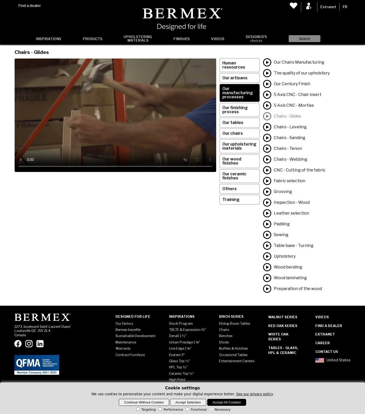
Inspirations (48, 39)
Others (229, 188)
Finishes (181, 39)
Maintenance (126, 342)
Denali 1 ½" (177, 336)
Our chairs (232, 133)
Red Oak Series (282, 326)
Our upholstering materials (239, 146)
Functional (196, 409)
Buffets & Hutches (233, 348)
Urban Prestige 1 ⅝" (184, 342)
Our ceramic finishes (234, 175)
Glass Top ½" (179, 361)
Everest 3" (177, 355)
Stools (224, 342)
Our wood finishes (231, 161)
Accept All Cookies (227, 402)
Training (230, 199)
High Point (177, 380)
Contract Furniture (130, 355)
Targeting (145, 409)
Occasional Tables (233, 355)
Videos (217, 39)
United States (333, 360)
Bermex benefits (128, 330)
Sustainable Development (135, 336)
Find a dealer (29, 5)
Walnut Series (282, 317)
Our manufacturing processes (237, 92)
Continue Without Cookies (144, 402)
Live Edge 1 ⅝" (180, 348)
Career (322, 343)
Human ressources (233, 65)
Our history (124, 323)
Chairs (224, 330)
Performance (170, 409)
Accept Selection (188, 402)
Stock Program (181, 323)
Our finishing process (235, 109)
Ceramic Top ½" (181, 373)
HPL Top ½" (178, 367)
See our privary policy (254, 394)
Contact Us (326, 352)
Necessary (220, 409)
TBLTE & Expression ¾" (187, 330)
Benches (226, 336)
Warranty (123, 348)
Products (92, 39)
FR (345, 7)
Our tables (232, 122)
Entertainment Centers (237, 361)
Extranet (328, 7)
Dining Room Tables (234, 323)
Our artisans (234, 77)
